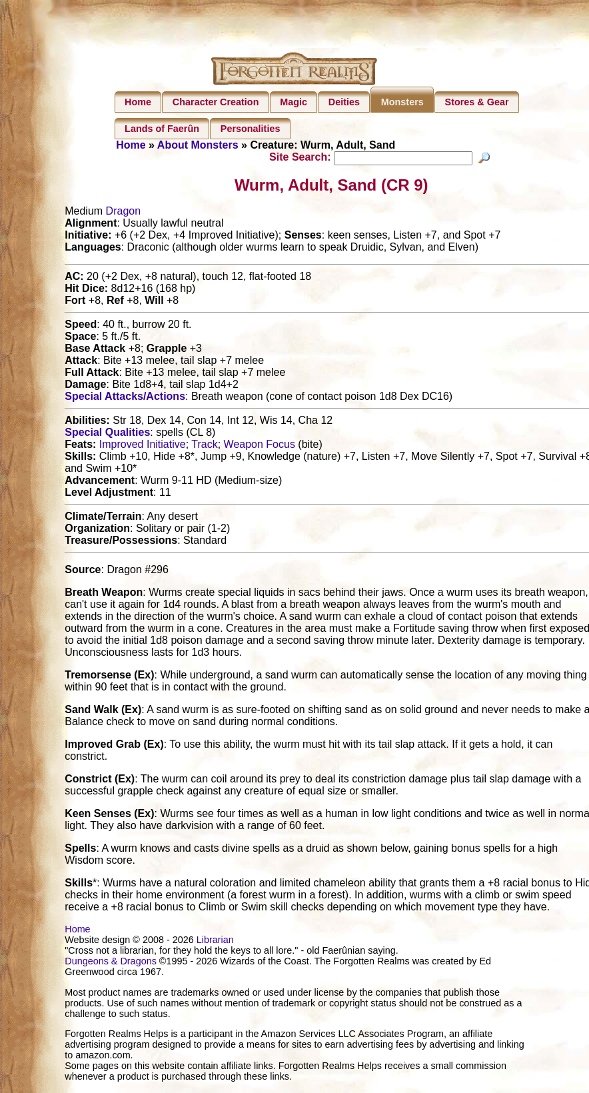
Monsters (402, 102)
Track (204, 446)
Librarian (215, 941)
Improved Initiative (142, 446)
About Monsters (198, 145)
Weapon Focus (259, 446)
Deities (344, 102)
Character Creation (216, 102)
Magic (293, 102)
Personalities (251, 128)
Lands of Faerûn (162, 128)
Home (138, 102)
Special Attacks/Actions (125, 398)
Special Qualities (107, 434)
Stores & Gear (477, 102)
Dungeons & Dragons (111, 963)
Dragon (123, 213)
